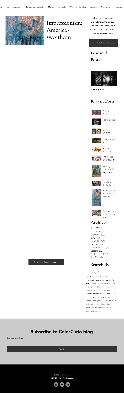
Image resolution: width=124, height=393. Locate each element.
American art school (105, 297)
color (107, 276)
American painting (92, 294)
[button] (103, 43)
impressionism (106, 304)
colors (94, 283)
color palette (90, 280)
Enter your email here (15, 338)
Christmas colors (103, 287)
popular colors (103, 283)
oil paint (112, 283)
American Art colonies (93, 311)
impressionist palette (105, 308)
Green (88, 283)
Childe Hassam (106, 290)
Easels (114, 294)
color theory (100, 280)
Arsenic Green (91, 301)
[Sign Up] (62, 349)
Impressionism (91, 308)
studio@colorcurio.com (62, 375)
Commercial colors (93, 290)
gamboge (100, 301)
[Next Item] (113, 79)
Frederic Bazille (91, 297)
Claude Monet (105, 294)
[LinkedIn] (67, 384)
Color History (90, 276)
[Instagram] (56, 384)
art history (100, 276)
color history (110, 280)
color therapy (90, 287)
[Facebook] (62, 384)
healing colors (111, 301)
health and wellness (93, 304)
